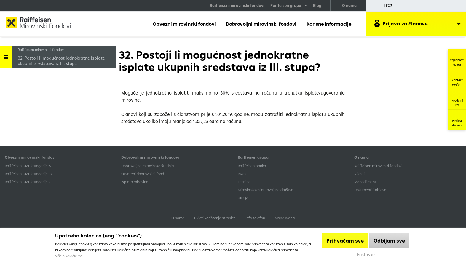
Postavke (366, 254)
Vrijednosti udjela (457, 58)
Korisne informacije (329, 24)
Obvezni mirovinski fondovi (184, 24)
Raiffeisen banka (252, 165)
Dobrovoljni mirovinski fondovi (261, 24)
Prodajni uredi (457, 99)
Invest (243, 173)
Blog (317, 5)
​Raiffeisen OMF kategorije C (28, 181)
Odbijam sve (389, 240)
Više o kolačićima (69, 256)
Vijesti (359, 173)
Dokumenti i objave (370, 189)
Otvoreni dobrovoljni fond (142, 173)
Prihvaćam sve (345, 240)
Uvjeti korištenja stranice (215, 218)
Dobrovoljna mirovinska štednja (147, 165)
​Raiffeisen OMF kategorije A (28, 165)
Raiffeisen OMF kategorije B (28, 173)
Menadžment (365, 181)
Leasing (244, 181)
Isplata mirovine (134, 181)
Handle (6, 55)
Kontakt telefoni (457, 79)
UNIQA (243, 197)
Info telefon (255, 218)
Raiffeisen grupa (285, 5)
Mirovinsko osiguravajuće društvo (266, 189)
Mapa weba (285, 218)
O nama (349, 5)
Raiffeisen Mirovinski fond (43, 23)
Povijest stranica (457, 119)
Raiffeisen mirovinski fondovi (237, 5)
